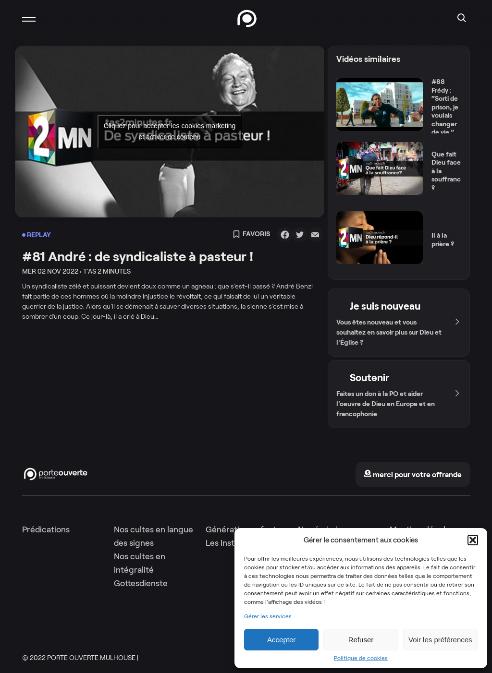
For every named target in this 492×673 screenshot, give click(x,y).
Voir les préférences (440, 640)
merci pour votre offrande (413, 474)
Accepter (281, 640)
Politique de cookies (361, 658)
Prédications (46, 529)
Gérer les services (268, 616)
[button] (473, 540)
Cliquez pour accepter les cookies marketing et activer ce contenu (170, 131)
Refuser (361, 640)
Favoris (251, 234)
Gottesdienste (141, 583)
